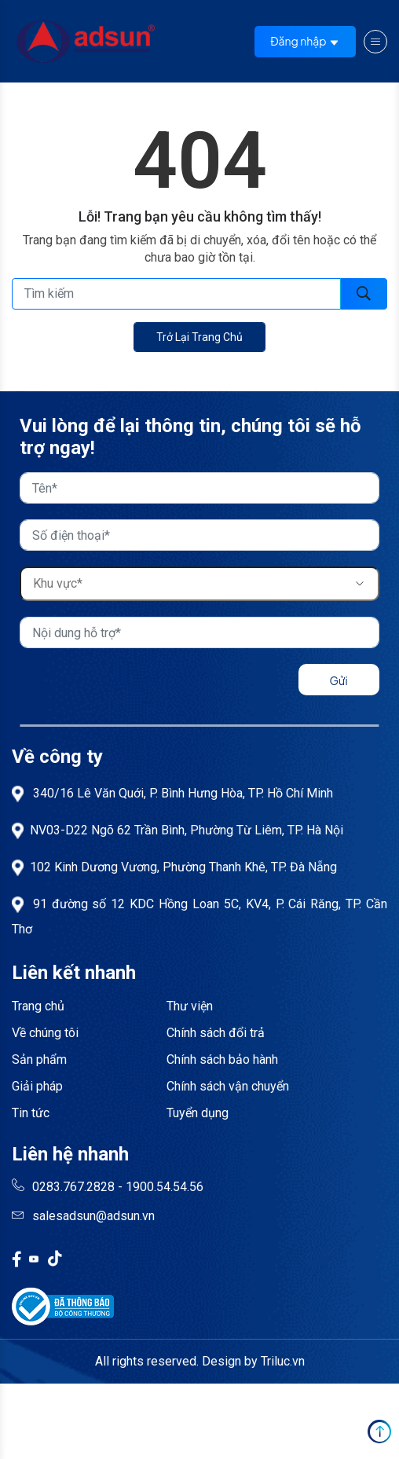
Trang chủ (38, 1006)
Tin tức (30, 1112)
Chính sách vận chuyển (228, 1086)
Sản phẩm (39, 1059)
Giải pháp (37, 1086)
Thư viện (190, 1006)
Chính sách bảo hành (222, 1059)
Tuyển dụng (198, 1112)
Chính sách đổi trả (216, 1032)
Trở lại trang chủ (199, 337)
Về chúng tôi (45, 1032)
